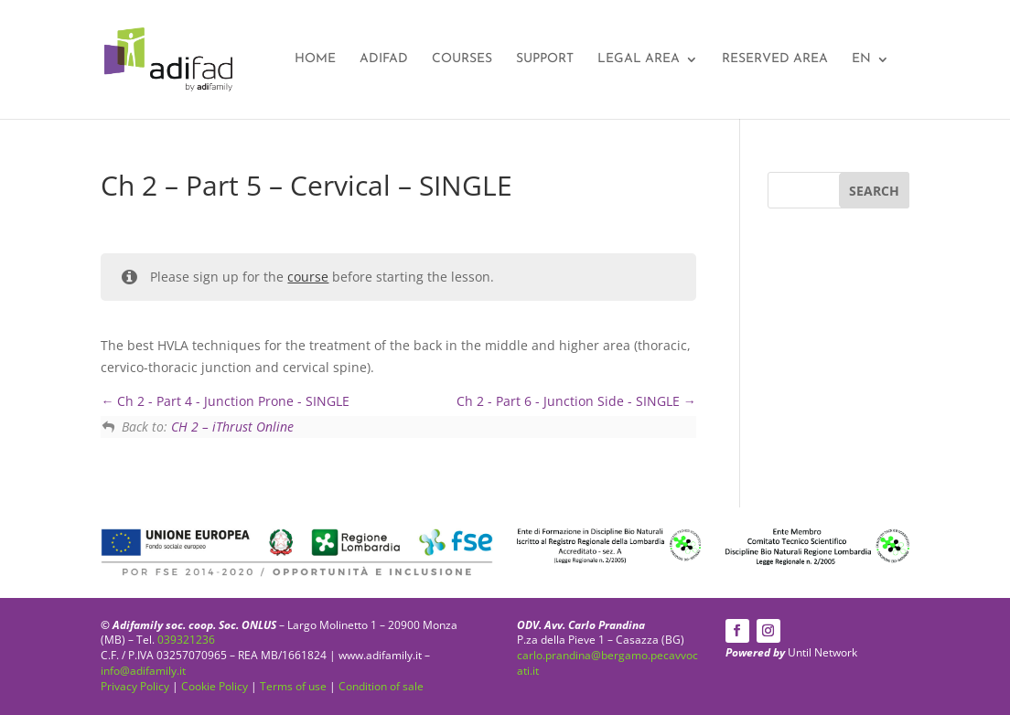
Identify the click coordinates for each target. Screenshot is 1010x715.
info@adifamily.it (143, 670)
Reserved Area (775, 59)
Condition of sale (381, 686)
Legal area (638, 59)
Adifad (384, 59)
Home (315, 59)
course (307, 276)
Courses (462, 59)
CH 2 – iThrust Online (232, 426)
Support (545, 59)
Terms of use (293, 686)
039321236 (186, 639)
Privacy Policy (135, 686)
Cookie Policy (214, 686)
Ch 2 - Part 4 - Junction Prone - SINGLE (225, 401)
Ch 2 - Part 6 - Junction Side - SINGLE (576, 401)
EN (861, 59)
